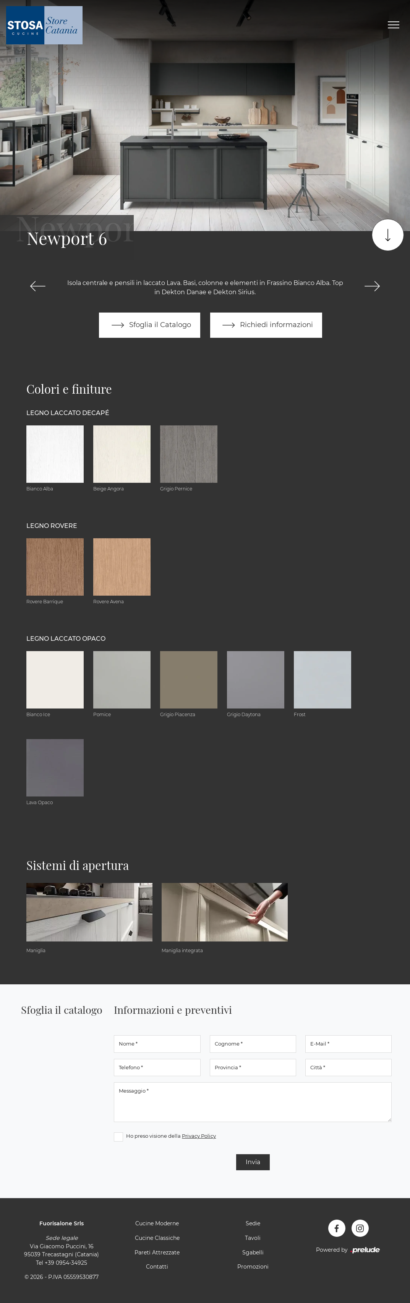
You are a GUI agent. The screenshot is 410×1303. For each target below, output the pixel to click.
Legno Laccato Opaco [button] (65, 639)
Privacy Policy (199, 1136)
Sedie (253, 1223)
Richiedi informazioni (266, 325)
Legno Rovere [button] (51, 526)
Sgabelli (253, 1252)
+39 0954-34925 (66, 1262)
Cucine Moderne (157, 1223)
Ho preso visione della (171, 1136)
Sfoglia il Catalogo (149, 325)
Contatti (157, 1267)
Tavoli (253, 1238)
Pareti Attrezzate (157, 1252)
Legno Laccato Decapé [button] (67, 413)
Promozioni (253, 1267)
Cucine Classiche (157, 1238)
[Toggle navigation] (393, 25)
